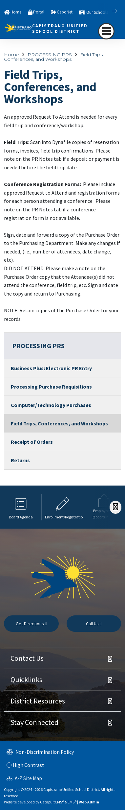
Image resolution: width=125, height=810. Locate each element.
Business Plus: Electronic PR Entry (51, 368)
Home (15, 12)
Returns (20, 460)
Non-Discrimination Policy (40, 752)
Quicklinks (26, 679)
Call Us (93, 624)
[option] (21, 507)
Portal (38, 12)
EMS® (72, 801)
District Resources (37, 700)
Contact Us (27, 658)
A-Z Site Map (24, 778)
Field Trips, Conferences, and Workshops (54, 57)
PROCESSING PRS (50, 55)
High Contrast (28, 765)
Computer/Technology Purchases (51, 405)
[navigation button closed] (106, 31)
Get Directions (31, 624)
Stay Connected (34, 722)
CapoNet (65, 12)
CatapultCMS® (52, 801)
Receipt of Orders (32, 442)
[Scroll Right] (115, 507)
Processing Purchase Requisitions (51, 386)
